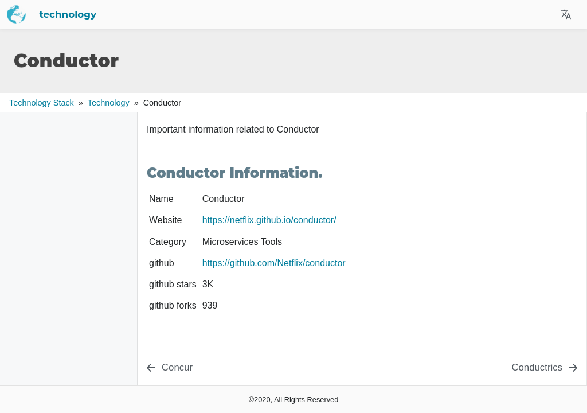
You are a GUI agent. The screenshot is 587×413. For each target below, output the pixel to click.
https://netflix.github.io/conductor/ (269, 220)
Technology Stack (41, 102)
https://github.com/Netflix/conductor (274, 263)
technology (179, 14)
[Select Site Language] (565, 14)
